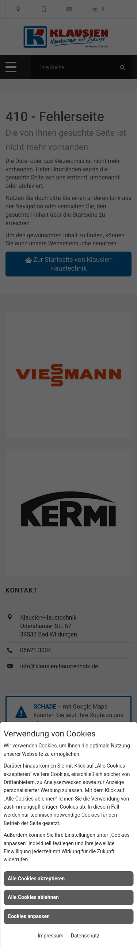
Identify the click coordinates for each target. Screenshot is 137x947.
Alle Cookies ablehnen (33, 897)
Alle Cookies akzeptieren (36, 878)
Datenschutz (85, 936)
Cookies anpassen (29, 916)
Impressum (50, 936)
